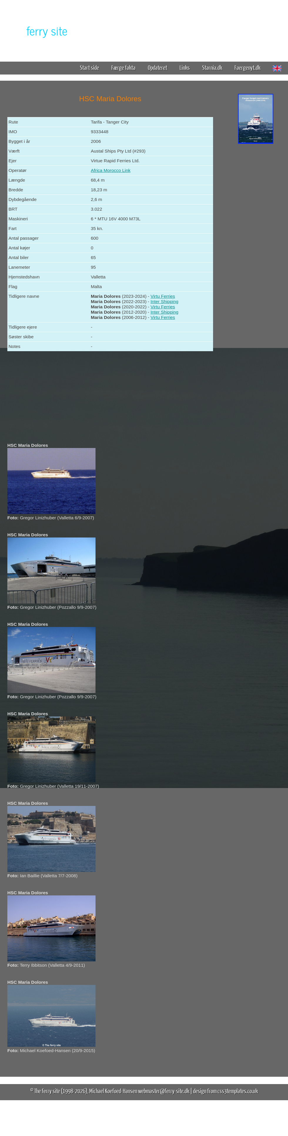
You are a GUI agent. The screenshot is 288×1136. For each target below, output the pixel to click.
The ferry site (47, 1090)
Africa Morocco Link (110, 170)
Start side (89, 67)
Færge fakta (125, 67)
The (37, 30)
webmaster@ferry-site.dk (163, 1090)
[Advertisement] (256, 237)
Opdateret (157, 67)
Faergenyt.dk (247, 67)
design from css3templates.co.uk (225, 1090)
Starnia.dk (212, 67)
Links (185, 67)
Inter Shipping (164, 301)
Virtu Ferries (162, 296)
